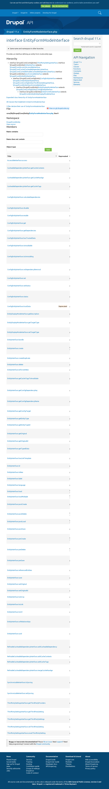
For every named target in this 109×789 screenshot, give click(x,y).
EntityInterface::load (14, 491)
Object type (11, 147)
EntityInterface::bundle (15, 340)
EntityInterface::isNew (15, 472)
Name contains (12, 132)
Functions (77, 69)
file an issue (47, 742)
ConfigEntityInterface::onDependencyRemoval (24, 269)
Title (32, 156)
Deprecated (78, 80)
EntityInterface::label (14, 478)
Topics (76, 64)
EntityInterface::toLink (15, 604)
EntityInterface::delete (15, 364)
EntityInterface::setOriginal (17, 584)
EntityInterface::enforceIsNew (18, 370)
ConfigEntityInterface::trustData (19, 306)
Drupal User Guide (52, 762)
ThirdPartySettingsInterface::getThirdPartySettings (26, 719)
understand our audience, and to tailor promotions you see (76, 3)
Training (29, 762)
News (8, 756)
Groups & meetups (33, 768)
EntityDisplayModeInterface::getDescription (23, 314)
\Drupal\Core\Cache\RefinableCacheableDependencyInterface (32, 72)
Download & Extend (73, 756)
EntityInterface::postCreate (17, 504)
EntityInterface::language (16, 485)
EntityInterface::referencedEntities (19, 570)
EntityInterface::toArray (15, 597)
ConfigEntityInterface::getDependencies (21, 230)
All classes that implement (25, 102)
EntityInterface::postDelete (17, 514)
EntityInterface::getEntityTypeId (18, 425)
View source (10, 124)
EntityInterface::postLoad (16, 521)
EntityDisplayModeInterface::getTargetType (23, 322)
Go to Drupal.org (8, 13)
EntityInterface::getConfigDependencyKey (22, 390)
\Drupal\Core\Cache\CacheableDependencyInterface (29, 69)
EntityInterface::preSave (15, 560)
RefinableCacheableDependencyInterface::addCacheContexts (29, 656)
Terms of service (91, 766)
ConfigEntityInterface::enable (17, 215)
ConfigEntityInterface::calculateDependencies (23, 197)
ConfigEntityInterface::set (16, 278)
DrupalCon (30, 771)
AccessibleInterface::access (17, 160)
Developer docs (51, 764)
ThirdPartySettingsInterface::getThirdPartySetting (25, 712)
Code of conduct (32, 773)
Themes (68, 764)
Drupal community (43, 744)
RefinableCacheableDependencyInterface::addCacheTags (28, 662)
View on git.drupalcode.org (59, 108)
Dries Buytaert (71, 784)
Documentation (52, 756)
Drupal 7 (15, 13)
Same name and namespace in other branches (26, 48)
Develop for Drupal (49, 13)
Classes (76, 67)
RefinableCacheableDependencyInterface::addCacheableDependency (32, 647)
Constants (77, 71)
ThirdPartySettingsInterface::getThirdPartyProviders (26, 703)
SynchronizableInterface (33, 74)
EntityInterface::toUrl (14, 612)
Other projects (35, 13)
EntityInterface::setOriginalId (17, 590)
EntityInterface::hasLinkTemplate (19, 458)
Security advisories (13, 768)
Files (75, 75)
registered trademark (54, 784)
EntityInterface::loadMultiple (17, 497)
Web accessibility (91, 760)
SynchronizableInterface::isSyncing (19, 682)
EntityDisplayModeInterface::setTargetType (23, 332)
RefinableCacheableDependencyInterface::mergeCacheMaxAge (30, 670)
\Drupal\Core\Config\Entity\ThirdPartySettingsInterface (33, 83)
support (60, 742)
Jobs (8, 771)
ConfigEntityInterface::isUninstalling (20, 256)
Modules (69, 762)
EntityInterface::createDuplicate (18, 358)
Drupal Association (92, 762)
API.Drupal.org (51, 766)
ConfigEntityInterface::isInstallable (19, 246)
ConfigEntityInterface (48, 78)
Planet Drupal (11, 760)
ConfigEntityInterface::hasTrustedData (21, 238)
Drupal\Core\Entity (13, 122)
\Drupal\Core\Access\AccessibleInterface (25, 67)
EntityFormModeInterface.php (40, 31)
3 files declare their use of (25, 106)
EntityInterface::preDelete (16, 549)
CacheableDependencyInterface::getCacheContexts (25, 168)
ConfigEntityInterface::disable (18, 208)
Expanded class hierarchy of (26, 97)
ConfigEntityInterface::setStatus (19, 286)
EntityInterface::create (15, 348)
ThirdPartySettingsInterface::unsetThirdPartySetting (26, 733)
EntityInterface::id (13, 466)
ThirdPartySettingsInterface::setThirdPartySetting (25, 727)
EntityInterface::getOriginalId (17, 441)
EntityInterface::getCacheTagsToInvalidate (22, 378)
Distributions (70, 766)
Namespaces (78, 78)
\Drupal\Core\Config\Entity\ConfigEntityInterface (34, 89)
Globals (76, 73)
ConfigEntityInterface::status (17, 296)
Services (76, 82)
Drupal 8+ (24, 13)
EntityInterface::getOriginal (17, 433)
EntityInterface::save (14, 578)
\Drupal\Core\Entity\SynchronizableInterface (29, 85)
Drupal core (70, 760)
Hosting (29, 764)
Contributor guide (32, 766)
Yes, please (46, 6)
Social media (11, 762)
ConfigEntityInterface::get (16, 223)
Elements (77, 84)
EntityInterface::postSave (16, 529)
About (87, 756)
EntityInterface (30, 65)
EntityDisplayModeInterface (48, 87)
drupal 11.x (12, 31)
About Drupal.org (91, 764)
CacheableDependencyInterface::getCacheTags (24, 186)
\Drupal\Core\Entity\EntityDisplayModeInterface (37, 94)
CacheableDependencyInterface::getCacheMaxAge (25, 178)
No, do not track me (60, 6)
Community (30, 756)
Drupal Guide (50, 760)
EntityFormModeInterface (50, 92)
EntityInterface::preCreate (16, 539)
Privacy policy (90, 768)
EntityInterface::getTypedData (18, 449)
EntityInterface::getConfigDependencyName (23, 401)
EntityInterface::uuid (14, 634)
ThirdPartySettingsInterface (47, 63)
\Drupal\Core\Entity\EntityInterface (22, 76)
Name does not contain (15, 139)
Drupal (39, 784)
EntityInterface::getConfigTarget (19, 411)
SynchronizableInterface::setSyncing (20, 693)
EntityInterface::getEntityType (18, 418)
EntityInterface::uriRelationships (19, 622)
